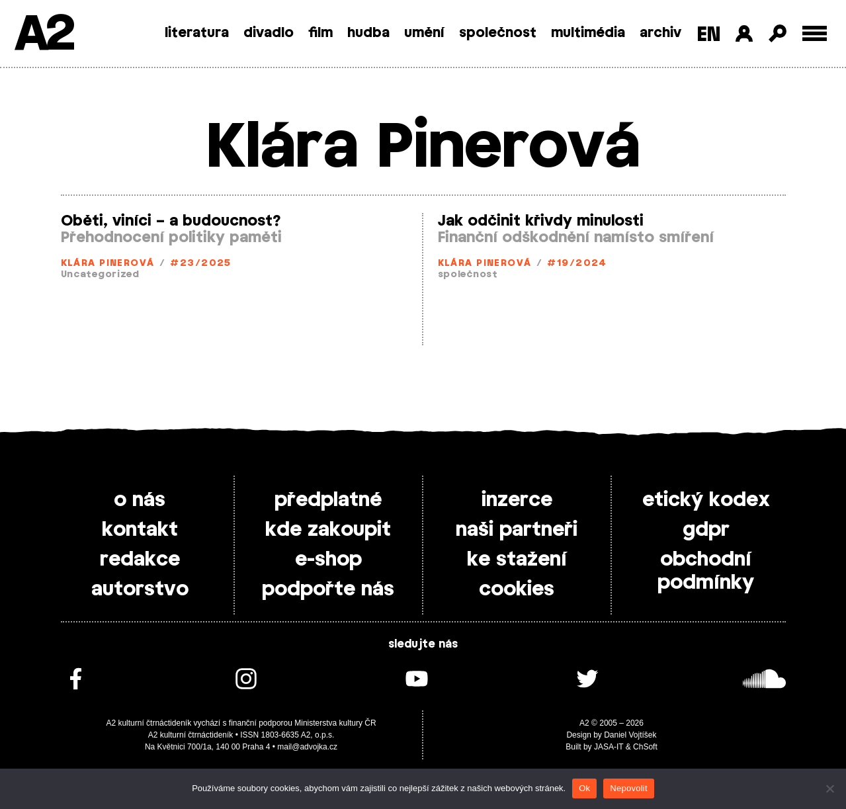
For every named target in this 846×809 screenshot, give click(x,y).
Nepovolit (628, 788)
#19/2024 (577, 263)
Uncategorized (100, 274)
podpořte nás (328, 589)
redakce (140, 559)
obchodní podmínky (705, 571)
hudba (368, 33)
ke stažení (517, 559)
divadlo (268, 33)
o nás (139, 500)
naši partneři (516, 529)
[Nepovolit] (829, 788)
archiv (660, 33)
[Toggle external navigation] (814, 33)
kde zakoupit (328, 529)
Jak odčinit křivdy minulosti (541, 221)
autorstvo (140, 589)
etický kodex (706, 500)
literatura (197, 33)
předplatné (328, 500)
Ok (584, 788)
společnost (497, 33)
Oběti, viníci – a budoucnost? (171, 221)
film (320, 33)
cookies (516, 589)
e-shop (328, 559)
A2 (43, 34)
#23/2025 (201, 263)
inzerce (517, 500)
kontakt (140, 529)
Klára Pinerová (108, 263)
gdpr (706, 529)
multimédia (588, 33)
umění (424, 33)
